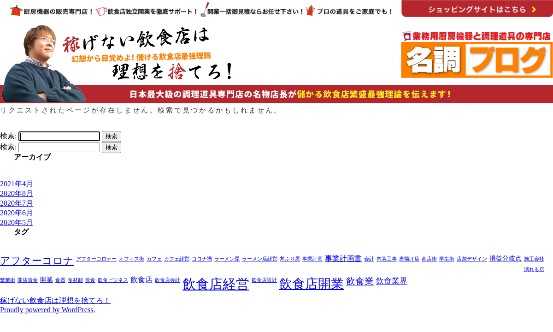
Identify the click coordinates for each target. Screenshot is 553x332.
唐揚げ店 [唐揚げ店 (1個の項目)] (409, 258)
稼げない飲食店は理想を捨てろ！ (55, 300)
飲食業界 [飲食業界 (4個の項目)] (391, 281)
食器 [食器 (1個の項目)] (60, 280)
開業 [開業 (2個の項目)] (46, 279)
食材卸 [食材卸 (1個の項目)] (75, 280)
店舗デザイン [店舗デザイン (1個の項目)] (472, 258)
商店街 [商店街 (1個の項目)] (429, 258)
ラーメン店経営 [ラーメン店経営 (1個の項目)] (259, 258)
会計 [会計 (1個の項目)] (369, 258)
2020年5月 (16, 222)
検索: (8, 136)
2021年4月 (16, 184)
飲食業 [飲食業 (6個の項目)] (360, 281)
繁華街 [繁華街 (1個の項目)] (7, 280)
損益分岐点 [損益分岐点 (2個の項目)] (505, 258)
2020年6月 (16, 213)
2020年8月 (16, 193)
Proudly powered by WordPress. (47, 310)
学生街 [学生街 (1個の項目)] (446, 258)
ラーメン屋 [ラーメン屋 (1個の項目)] (227, 258)
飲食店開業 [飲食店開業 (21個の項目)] (311, 284)
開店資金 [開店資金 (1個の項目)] (28, 280)
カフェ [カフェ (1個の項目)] (154, 258)
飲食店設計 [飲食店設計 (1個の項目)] (264, 280)
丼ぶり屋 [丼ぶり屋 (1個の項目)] (290, 258)
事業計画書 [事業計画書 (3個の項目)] (343, 258)
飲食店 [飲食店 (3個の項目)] (141, 280)
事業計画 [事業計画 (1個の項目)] (312, 258)
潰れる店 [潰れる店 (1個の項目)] (534, 269)
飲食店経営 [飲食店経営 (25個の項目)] (215, 284)
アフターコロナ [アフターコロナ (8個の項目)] (37, 261)
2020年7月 (16, 203)
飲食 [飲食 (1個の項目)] (90, 280)
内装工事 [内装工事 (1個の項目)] (387, 258)
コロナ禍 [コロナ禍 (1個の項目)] (202, 258)
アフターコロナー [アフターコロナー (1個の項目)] (96, 258)
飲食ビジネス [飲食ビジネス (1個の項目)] (113, 280)
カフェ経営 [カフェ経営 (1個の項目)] (176, 258)
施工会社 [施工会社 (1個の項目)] (534, 258)
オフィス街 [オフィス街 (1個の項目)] (131, 258)
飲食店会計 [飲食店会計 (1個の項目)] (167, 280)
